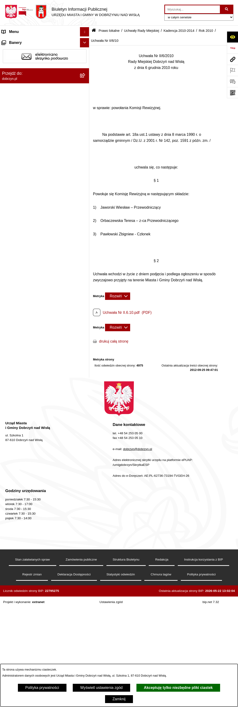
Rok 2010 (206, 30)
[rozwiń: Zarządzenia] (86, 566)
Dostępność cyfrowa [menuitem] (18, 50)
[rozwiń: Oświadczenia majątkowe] (86, 660)
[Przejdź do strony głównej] (72, 12)
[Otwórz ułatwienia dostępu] (232, 36)
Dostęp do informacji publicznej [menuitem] (27, 60)
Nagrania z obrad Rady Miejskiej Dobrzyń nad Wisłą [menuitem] (40, 623)
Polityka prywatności (42, 688)
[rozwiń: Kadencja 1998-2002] (86, 523)
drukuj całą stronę (113, 341)
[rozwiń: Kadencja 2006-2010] (86, 499)
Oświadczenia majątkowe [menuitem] (23, 660)
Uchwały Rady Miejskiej (141, 30)
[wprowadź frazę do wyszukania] (192, 9)
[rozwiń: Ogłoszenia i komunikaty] (86, 650)
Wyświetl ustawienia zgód (101, 688)
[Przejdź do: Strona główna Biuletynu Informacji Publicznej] (94, 30)
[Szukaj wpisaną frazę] (227, 9)
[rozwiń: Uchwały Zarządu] (86, 590)
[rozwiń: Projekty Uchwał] (86, 130)
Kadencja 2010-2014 (178, 30)
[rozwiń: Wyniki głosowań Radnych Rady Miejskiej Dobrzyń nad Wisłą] (86, 536)
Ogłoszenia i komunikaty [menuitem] (22, 650)
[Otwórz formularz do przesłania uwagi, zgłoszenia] (232, 81)
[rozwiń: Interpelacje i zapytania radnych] (86, 554)
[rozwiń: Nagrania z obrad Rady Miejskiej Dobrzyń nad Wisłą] (86, 621)
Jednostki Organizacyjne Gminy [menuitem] (28, 78)
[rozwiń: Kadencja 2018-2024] (86, 167)
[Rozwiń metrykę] (117, 296)
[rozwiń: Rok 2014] (86, 204)
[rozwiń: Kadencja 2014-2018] (86, 179)
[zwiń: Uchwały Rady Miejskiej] (86, 142)
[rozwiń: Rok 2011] (86, 240)
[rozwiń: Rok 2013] (86, 216)
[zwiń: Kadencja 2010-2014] (86, 191)
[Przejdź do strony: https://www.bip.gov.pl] (232, 48)
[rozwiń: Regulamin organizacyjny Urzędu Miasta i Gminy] (86, 112)
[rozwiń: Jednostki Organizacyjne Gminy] (86, 78)
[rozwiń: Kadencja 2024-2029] (86, 154)
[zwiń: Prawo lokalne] (86, 87)
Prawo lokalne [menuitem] (13, 87)
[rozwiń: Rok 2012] (86, 228)
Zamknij (119, 699)
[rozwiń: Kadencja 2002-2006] (86, 511)
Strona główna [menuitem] (14, 41)
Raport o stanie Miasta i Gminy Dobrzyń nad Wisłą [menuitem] (38, 638)
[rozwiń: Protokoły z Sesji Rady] (86, 578)
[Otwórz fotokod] (232, 92)
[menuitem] (44, 99)
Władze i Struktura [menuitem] (17, 69)
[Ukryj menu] (84, 31)
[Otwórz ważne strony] (232, 70)
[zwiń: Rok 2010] (86, 253)
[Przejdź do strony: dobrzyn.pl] (232, 59)
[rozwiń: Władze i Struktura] (86, 69)
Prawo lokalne (109, 30)
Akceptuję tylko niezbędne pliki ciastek (178, 688)
